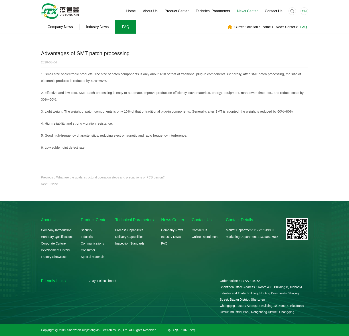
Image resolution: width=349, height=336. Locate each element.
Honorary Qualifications (57, 237)
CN (304, 11)
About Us (150, 11)
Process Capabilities (129, 230)
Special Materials (93, 257)
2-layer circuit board (102, 281)
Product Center (177, 11)
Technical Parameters (213, 11)
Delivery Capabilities (129, 237)
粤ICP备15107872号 (182, 330)
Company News (60, 27)
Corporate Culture (53, 243)
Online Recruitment (205, 237)
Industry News (97, 27)
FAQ (125, 27)
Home (131, 11)
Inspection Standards (129, 243)
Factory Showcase (54, 257)
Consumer (88, 250)
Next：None (49, 184)
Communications (92, 243)
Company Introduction (56, 230)
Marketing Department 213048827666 (252, 237)
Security (86, 230)
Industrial (87, 237)
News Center (247, 11)
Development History (55, 250)
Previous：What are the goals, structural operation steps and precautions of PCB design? (103, 177)
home (268, 27)
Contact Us (273, 11)
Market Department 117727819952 (250, 230)
